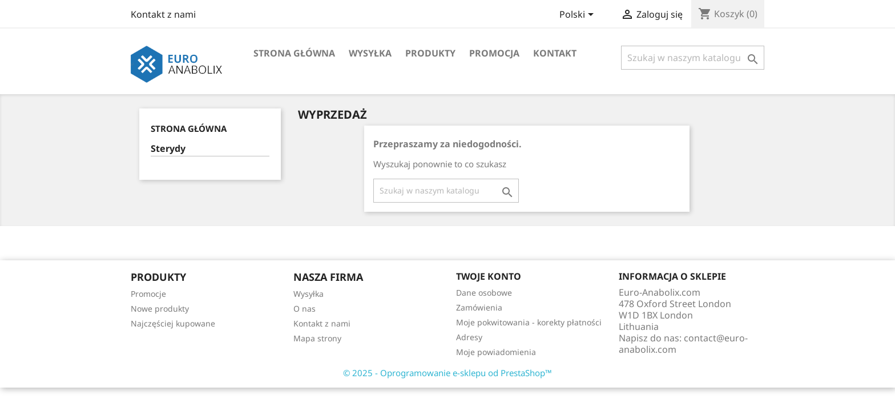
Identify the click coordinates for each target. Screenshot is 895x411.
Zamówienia (479, 307)
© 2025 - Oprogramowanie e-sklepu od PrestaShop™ (447, 372)
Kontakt (554, 53)
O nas (304, 308)
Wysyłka (370, 53)
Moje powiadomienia (496, 351)
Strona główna (294, 53)
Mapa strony (317, 338)
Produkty (430, 53)
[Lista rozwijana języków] (578, 15)
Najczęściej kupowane (173, 323)
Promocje (148, 293)
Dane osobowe (484, 292)
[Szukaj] (692, 58)
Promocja (494, 53)
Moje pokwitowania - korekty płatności (529, 322)
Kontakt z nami (163, 14)
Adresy (469, 337)
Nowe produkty (160, 308)
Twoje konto (488, 276)
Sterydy (168, 149)
